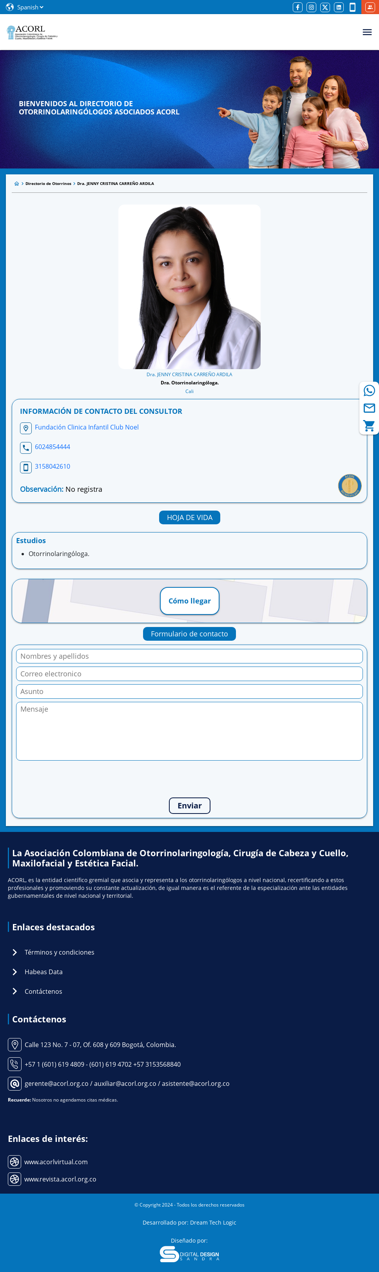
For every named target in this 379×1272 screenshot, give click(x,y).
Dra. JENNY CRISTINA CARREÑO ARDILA (115, 183)
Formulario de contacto (189, 633)
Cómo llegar (190, 600)
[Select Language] (30, 7)
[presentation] (189, 779)
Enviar (190, 805)
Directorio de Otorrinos (48, 183)
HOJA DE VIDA (189, 517)
